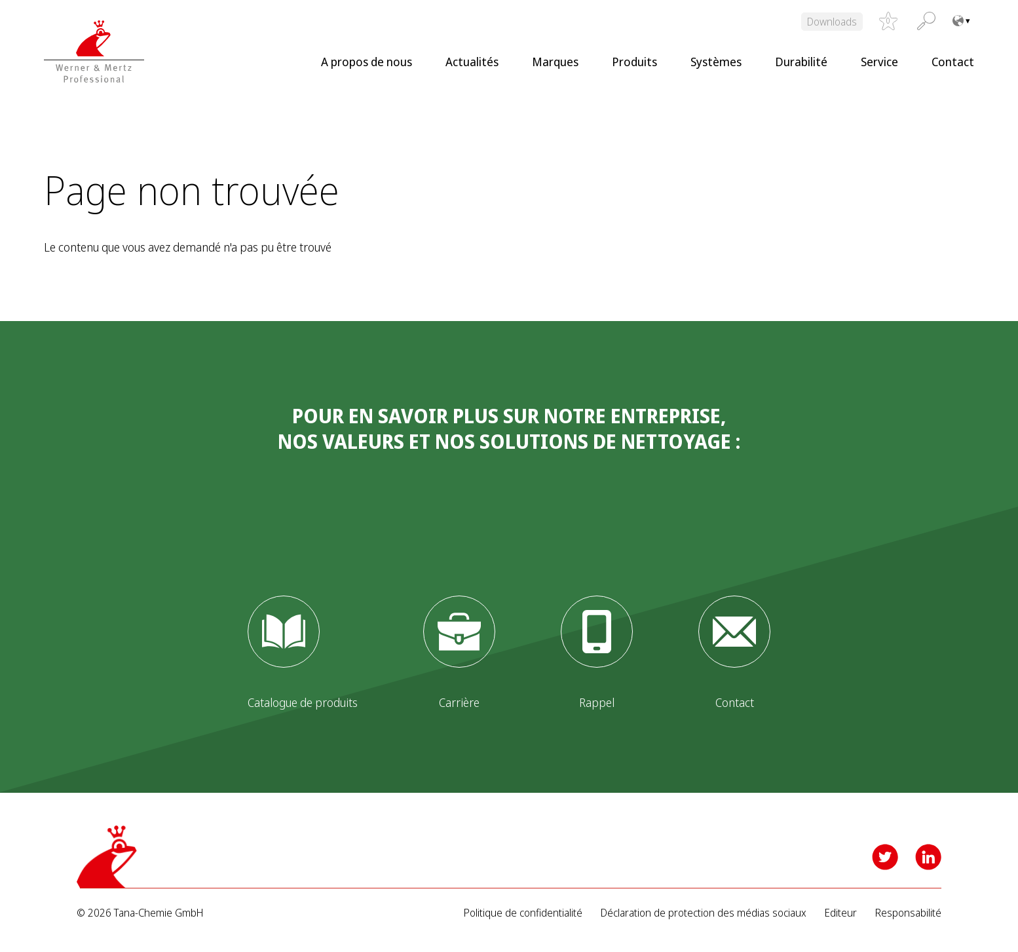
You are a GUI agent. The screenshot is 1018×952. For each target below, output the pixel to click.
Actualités (472, 61)
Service (879, 61)
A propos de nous (366, 61)
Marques (555, 61)
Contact (953, 61)
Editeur (841, 913)
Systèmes (716, 61)
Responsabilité (908, 913)
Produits (634, 61)
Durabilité (801, 61)
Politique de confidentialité (523, 913)
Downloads (832, 21)
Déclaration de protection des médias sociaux (703, 913)
